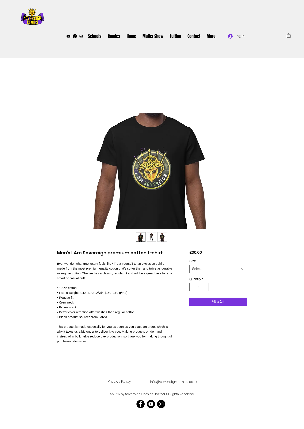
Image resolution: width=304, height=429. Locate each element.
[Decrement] (193, 287)
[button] (288, 35)
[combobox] (218, 269)
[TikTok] (75, 36)
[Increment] (205, 287)
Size (192, 261)
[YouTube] (151, 404)
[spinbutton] (198, 287)
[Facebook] (140, 404)
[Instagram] (161, 404)
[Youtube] (68, 36)
